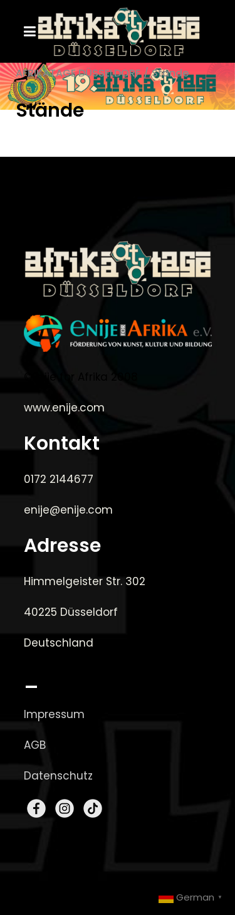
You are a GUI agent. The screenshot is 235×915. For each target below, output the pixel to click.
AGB (35, 745)
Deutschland (58, 642)
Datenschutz (58, 775)
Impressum (54, 714)
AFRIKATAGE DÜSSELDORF (78, 73)
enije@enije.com (68, 509)
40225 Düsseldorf (71, 612)
